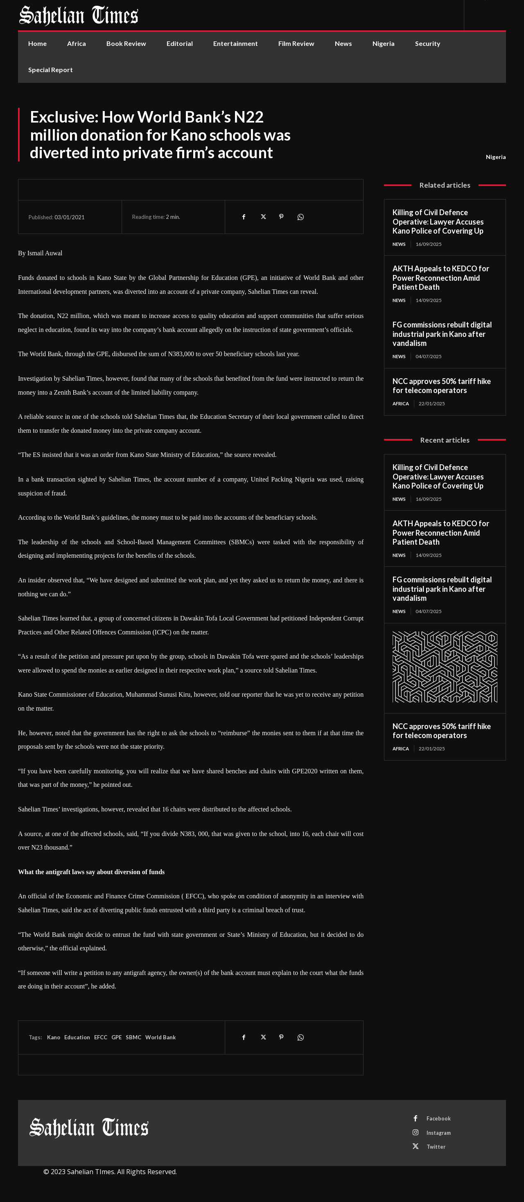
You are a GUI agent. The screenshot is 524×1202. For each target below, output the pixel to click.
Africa (402, 404)
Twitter (437, 1149)
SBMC (133, 1037)
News (400, 244)
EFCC (100, 1037)
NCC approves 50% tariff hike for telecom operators (442, 386)
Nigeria (496, 157)
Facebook (440, 1119)
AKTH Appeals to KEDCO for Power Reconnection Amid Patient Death (441, 278)
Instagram (441, 1134)
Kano (53, 1037)
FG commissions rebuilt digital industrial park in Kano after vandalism (442, 334)
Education (77, 1037)
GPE (116, 1037)
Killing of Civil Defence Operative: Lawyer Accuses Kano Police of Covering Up (438, 221)
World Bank (160, 1037)
